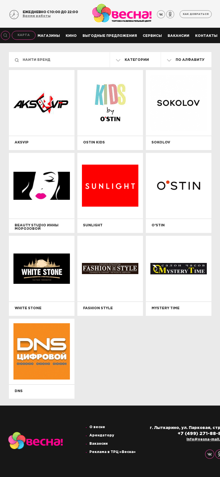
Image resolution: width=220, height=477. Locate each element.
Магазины (49, 35)
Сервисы (152, 35)
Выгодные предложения (109, 35)
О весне (97, 427)
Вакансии (178, 35)
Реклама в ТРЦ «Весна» (112, 452)
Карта (23, 35)
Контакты (206, 35)
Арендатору (101, 435)
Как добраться (196, 14)
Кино (71, 35)
